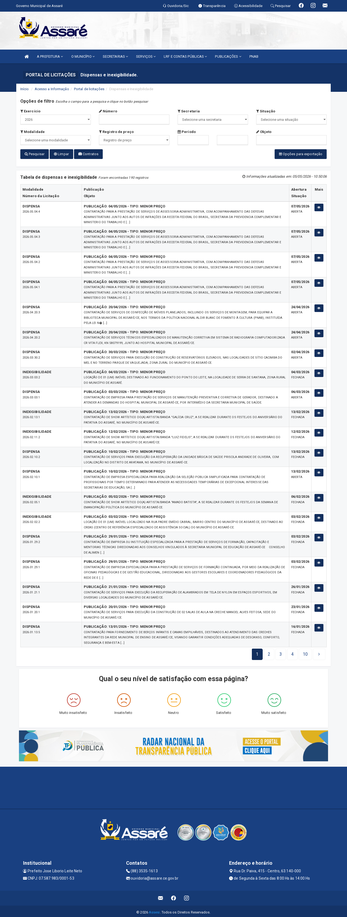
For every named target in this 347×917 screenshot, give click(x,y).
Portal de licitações (89, 89)
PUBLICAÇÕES (228, 56)
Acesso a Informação (52, 89)
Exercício (30, 111)
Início (24, 89)
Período (187, 132)
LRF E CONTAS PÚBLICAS (185, 56)
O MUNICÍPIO (83, 56)
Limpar (61, 154)
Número (108, 111)
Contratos (88, 154)
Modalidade (32, 132)
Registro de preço (116, 132)
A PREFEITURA (50, 56)
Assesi (154, 910)
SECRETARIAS (115, 56)
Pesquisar (34, 154)
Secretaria (189, 111)
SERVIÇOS (146, 56)
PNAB (253, 56)
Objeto (263, 132)
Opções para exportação (300, 154)
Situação (265, 111)
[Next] (305, 652)
